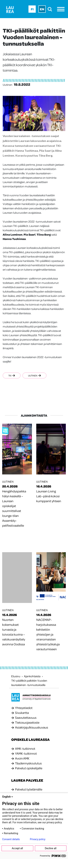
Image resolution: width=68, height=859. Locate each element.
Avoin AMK (22, 758)
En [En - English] (42, 9)
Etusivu (15, 676)
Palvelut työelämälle (28, 789)
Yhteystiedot (23, 708)
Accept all (17, 848)
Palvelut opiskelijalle (28, 768)
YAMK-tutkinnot (26, 753)
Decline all (50, 848)
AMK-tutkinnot (25, 748)
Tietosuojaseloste (27, 722)
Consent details (11, 839)
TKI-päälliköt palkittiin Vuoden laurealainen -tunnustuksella (29, 683)
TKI (11, 375)
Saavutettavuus (25, 717)
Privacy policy (37, 839)
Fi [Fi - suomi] (32, 9)
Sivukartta (22, 713)
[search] (51, 9)
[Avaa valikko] (61, 9)
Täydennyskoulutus (28, 763)
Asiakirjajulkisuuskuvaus (31, 727)
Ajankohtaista (32, 676)
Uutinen (34, 375)
